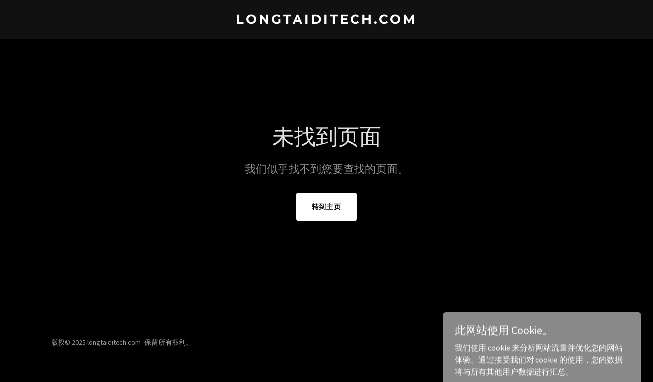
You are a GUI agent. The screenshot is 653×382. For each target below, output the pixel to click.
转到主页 (327, 206)
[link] (326, 21)
